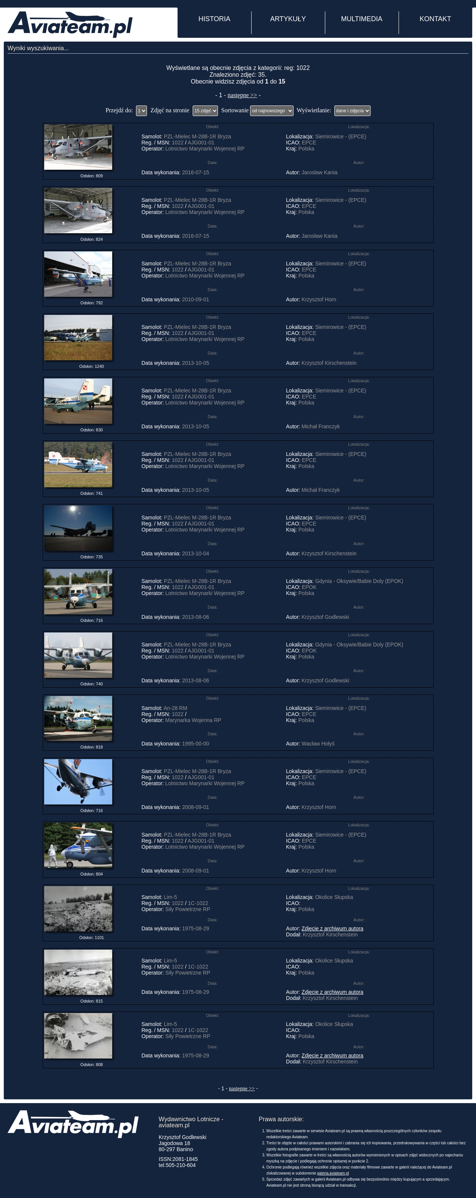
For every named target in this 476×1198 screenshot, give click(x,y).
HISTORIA (214, 19)
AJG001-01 (201, 142)
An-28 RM (175, 708)
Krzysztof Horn (318, 299)
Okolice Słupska (334, 897)
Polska (306, 149)
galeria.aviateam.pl (333, 1173)
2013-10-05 (195, 363)
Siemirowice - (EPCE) (340, 136)
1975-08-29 (195, 928)
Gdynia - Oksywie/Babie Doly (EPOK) (359, 581)
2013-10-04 (195, 553)
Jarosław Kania (319, 172)
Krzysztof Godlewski (325, 617)
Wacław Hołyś (317, 744)
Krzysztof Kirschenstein (329, 363)
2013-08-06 (195, 617)
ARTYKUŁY (288, 19)
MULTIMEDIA (362, 19)
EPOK (309, 587)
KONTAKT (435, 19)
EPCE (309, 142)
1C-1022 (198, 903)
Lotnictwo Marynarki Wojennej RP (205, 149)
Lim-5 (170, 897)
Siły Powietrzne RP (187, 909)
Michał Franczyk (320, 426)
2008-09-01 (195, 807)
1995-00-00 (195, 744)
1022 (178, 142)
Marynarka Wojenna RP (193, 720)
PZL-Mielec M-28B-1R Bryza (197, 136)
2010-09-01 (195, 299)
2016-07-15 (195, 172)
